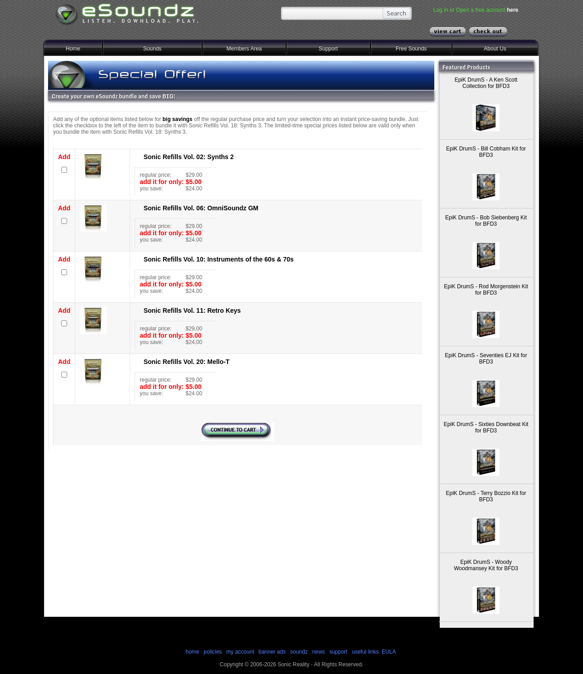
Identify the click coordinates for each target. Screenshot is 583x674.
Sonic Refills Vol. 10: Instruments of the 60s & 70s (219, 259)
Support (328, 48)
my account (240, 652)
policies (213, 652)
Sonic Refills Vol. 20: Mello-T (187, 361)
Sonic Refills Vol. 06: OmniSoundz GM (201, 208)
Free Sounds (411, 48)
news (318, 652)
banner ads (272, 652)
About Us (495, 48)
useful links (365, 652)
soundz (299, 652)
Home (73, 48)
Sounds (152, 48)
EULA (389, 652)
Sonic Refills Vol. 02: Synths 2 (189, 156)
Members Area (244, 48)
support (339, 652)
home (192, 652)
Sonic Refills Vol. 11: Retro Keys (192, 310)
